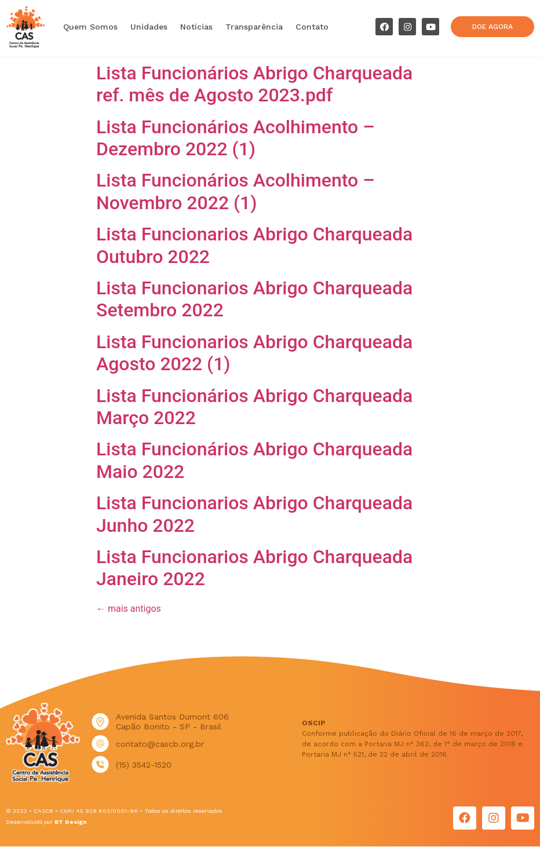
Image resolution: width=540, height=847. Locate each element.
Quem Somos (90, 26)
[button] (492, 26)
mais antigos (128, 608)
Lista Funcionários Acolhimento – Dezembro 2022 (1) (235, 138)
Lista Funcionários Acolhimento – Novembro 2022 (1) (235, 191)
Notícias (196, 26)
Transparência (254, 26)
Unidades (148, 26)
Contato (312, 26)
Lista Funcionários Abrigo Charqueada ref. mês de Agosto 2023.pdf (254, 84)
